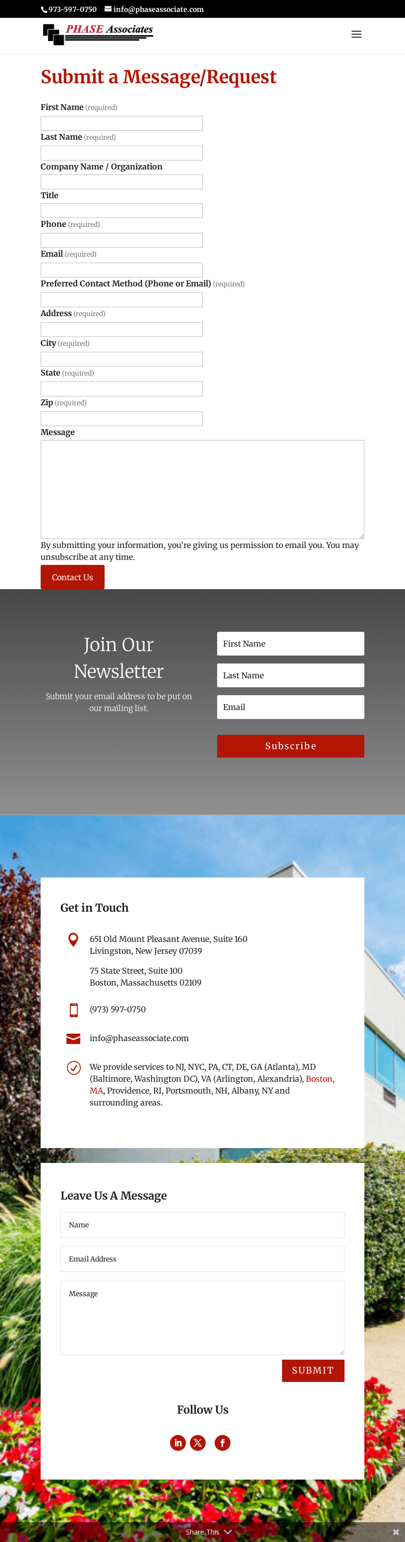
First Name (79, 107)
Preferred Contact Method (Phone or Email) (143, 283)
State (67, 373)
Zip (64, 402)
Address (73, 313)
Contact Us (72, 577)
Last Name (78, 137)
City (65, 343)
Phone (70, 224)
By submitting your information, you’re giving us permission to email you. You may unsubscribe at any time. (200, 551)
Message (58, 432)
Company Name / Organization (102, 166)
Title (49, 195)
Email (69, 254)
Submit (313, 1370)
